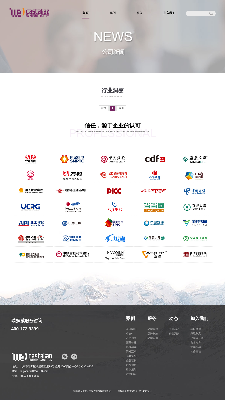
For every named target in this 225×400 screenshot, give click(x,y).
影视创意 (195, 333)
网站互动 (131, 351)
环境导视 (131, 347)
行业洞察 (174, 333)
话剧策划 (131, 369)
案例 (113, 13)
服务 (139, 13)
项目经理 (195, 329)
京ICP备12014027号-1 (140, 391)
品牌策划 (131, 355)
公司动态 (174, 329)
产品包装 (131, 338)
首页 (86, 13)
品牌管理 (153, 338)
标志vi (129, 333)
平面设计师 (197, 338)
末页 (121, 108)
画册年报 (131, 342)
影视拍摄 (131, 364)
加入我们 (169, 13)
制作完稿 (195, 351)
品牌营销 (131, 360)
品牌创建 (153, 333)
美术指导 (195, 342)
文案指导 (195, 347)
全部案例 (131, 329)
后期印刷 (131, 373)
